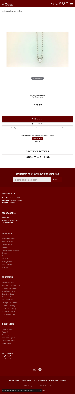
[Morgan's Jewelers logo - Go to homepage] (8, 3)
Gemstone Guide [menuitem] (8, 297)
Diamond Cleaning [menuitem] (8, 306)
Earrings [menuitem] (5, 247)
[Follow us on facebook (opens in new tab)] (9, 357)
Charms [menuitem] (4, 253)
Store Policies (6, 344)
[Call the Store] (7, 222)
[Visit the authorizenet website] (40, 369)
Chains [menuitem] (4, 256)
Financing (5, 335)
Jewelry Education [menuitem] (8, 282)
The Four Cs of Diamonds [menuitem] (11, 285)
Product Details (37, 151)
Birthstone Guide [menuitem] (8, 294)
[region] (37, 54)
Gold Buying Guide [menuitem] (8, 314)
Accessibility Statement (57, 380)
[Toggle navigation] (71, 4)
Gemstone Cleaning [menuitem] (9, 308)
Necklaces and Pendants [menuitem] (10, 250)
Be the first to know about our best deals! (38, 174)
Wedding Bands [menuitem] (7, 241)
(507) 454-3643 (37, 97)
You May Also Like (38, 157)
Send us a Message (8, 341)
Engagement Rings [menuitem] (8, 238)
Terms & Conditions (40, 380)
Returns (37, 128)
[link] (56, 3)
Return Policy (14, 380)
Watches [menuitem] (5, 267)
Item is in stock (37, 138)
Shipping (13, 128)
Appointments (7, 329)
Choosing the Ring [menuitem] (8, 291)
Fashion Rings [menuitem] (7, 244)
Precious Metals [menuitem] (7, 300)
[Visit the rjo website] (34, 369)
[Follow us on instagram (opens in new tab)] (4, 357)
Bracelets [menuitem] (5, 259)
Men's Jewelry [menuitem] (7, 262)
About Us (5, 332)
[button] (52, 3)
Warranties (61, 128)
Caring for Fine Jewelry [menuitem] (10, 303)
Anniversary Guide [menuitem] (8, 311)
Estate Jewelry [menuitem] (7, 265)
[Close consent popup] (40, 390)
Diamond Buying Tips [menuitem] (9, 288)
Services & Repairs (8, 338)
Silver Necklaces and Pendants (13, 11)
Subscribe (56, 180)
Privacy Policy (26, 380)
